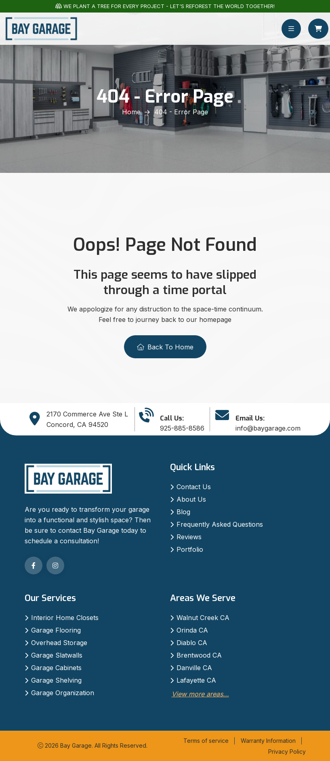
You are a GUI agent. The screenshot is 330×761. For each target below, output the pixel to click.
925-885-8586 (182, 428)
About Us (191, 499)
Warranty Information (268, 740)
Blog (183, 512)
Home (131, 112)
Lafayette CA (196, 680)
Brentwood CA (199, 655)
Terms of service (206, 740)
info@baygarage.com (268, 428)
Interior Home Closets (65, 618)
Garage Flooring (56, 630)
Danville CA (194, 668)
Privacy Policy (287, 751)
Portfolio (190, 549)
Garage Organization (62, 693)
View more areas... (200, 694)
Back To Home (165, 347)
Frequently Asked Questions (220, 524)
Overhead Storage (59, 643)
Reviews (189, 537)
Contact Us (194, 487)
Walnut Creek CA (203, 618)
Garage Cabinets (56, 668)
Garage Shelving (56, 680)
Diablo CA (192, 643)
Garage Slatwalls (56, 655)
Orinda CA (192, 630)
